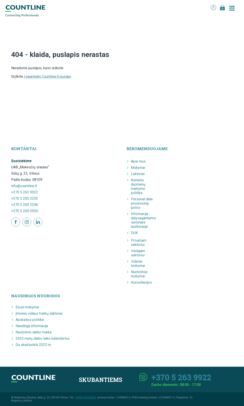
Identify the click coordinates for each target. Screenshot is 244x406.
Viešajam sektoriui (138, 253)
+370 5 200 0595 (24, 211)
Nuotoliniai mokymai (139, 274)
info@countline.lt (24, 186)
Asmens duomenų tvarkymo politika (138, 186)
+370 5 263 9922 (24, 192)
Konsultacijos (141, 282)
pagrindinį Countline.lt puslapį (48, 76)
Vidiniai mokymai (138, 263)
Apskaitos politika (30, 320)
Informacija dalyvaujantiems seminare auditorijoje (143, 220)
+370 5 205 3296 (24, 205)
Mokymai (138, 167)
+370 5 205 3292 (24, 198)
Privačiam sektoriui (138, 242)
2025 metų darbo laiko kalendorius (43, 338)
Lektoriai (138, 174)
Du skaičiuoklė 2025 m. (34, 345)
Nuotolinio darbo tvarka (34, 332)
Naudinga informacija (32, 326)
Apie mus (138, 161)
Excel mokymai (27, 307)
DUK (134, 233)
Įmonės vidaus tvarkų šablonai (39, 313)
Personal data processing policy (142, 203)
